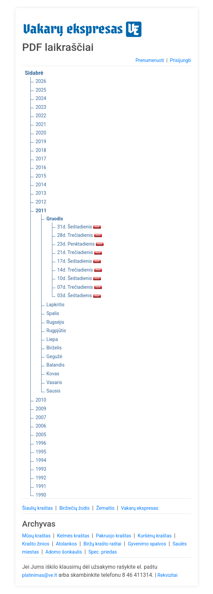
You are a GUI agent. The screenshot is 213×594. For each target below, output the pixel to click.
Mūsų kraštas (37, 535)
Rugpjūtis (56, 330)
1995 (41, 452)
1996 (41, 443)
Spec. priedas (102, 552)
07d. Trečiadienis (79, 287)
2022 (41, 115)
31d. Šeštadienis (79, 226)
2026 (41, 81)
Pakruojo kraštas (114, 535)
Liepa (52, 339)
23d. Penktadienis (80, 244)
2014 (41, 184)
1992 (41, 477)
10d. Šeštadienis (79, 278)
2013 (41, 193)
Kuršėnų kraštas (155, 535)
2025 (41, 90)
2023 (41, 107)
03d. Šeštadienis (79, 295)
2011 (41, 210)
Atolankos (67, 543)
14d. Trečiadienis (79, 270)
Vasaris (54, 382)
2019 (41, 141)
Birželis (54, 347)
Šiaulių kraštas (38, 508)
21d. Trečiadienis (79, 252)
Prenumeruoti (149, 60)
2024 (41, 98)
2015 (41, 176)
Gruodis (55, 218)
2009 (41, 408)
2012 (41, 202)
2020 (41, 132)
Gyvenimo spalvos (147, 543)
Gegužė (54, 356)
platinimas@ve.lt (39, 575)
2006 (41, 426)
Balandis (56, 365)
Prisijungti (180, 60)
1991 (41, 486)
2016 (41, 167)
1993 (41, 469)
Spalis (53, 313)
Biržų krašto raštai (103, 543)
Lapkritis (55, 304)
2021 (41, 124)
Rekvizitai (168, 575)
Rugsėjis (55, 322)
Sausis (54, 391)
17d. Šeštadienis (79, 261)
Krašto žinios (36, 543)
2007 (41, 417)
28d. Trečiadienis (79, 235)
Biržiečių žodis (75, 508)
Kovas (53, 373)
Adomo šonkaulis (64, 552)
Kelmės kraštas (73, 535)
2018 (41, 150)
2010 (41, 400)
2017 (41, 158)
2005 (41, 434)
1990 (41, 495)
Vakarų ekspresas (139, 508)
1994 (41, 460)
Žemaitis (106, 508)
